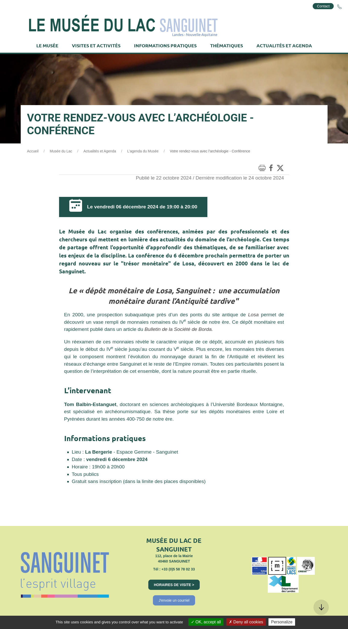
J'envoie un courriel (174, 600)
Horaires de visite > (174, 585)
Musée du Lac (61, 151)
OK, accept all (206, 622)
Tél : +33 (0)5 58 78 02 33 (174, 569)
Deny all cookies (246, 622)
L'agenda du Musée (143, 151)
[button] (321, 607)
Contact (323, 6)
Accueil (33, 151)
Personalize (282, 622)
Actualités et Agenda (99, 151)
